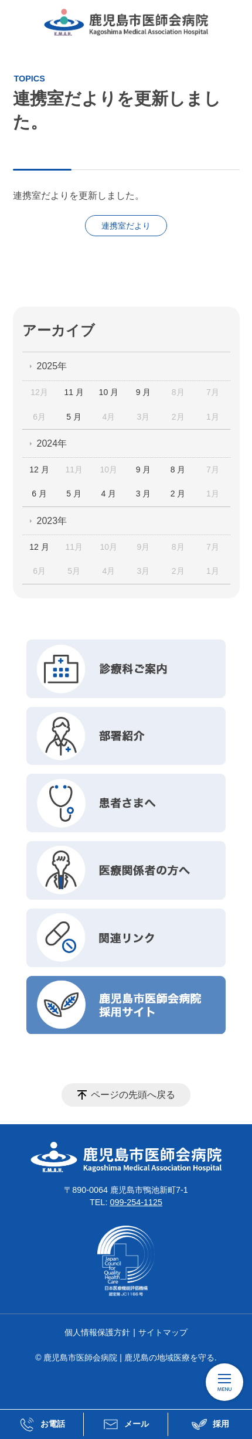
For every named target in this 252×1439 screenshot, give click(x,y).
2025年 (52, 366)
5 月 (73, 416)
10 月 (108, 392)
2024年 (52, 443)
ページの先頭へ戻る (133, 1095)
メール (125, 1424)
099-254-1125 (136, 1202)
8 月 (178, 469)
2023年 (52, 521)
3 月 (143, 493)
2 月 (178, 493)
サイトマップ (163, 1332)
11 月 (73, 392)
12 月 (39, 469)
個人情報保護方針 (97, 1332)
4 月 (109, 493)
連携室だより (126, 225)
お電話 (41, 1424)
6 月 (39, 493)
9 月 (143, 392)
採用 (209, 1424)
